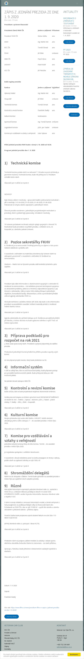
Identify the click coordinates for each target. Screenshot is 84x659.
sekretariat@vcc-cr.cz (64, 647)
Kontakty (7, 649)
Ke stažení (8, 641)
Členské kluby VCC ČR (12, 638)
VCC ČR (7, 630)
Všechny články (11, 617)
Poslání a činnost (10, 633)
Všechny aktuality (71, 106)
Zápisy (6, 646)
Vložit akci (74, 115)
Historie (7, 635)
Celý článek (69, 42)
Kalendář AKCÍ (9, 644)
